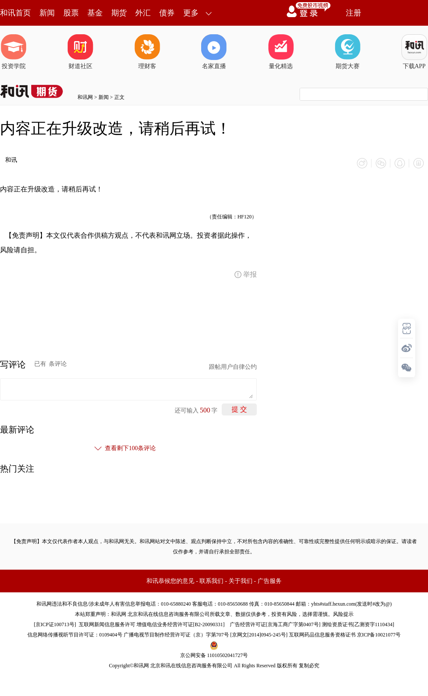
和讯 (11, 160)
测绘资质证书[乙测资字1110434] (358, 624)
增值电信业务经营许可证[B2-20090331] (181, 624)
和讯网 (85, 97)
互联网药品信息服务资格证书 (322, 635)
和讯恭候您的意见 (170, 581)
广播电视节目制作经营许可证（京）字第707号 (176, 635)
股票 (71, 13)
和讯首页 (15, 13)
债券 (167, 13)
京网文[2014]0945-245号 (259, 635)
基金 (95, 13)
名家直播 (214, 51)
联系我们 (211, 581)
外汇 (143, 13)
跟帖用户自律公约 (233, 367)
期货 (119, 13)
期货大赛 (347, 51)
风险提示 (343, 614)
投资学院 (14, 51)
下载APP (414, 51)
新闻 (47, 13)
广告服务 (270, 581)
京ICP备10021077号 (379, 635)
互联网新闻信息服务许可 (107, 624)
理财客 (147, 51)
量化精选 (281, 51)
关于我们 (241, 581)
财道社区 (80, 51)
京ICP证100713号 (55, 624)
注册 (353, 13)
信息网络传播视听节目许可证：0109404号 (74, 635)
